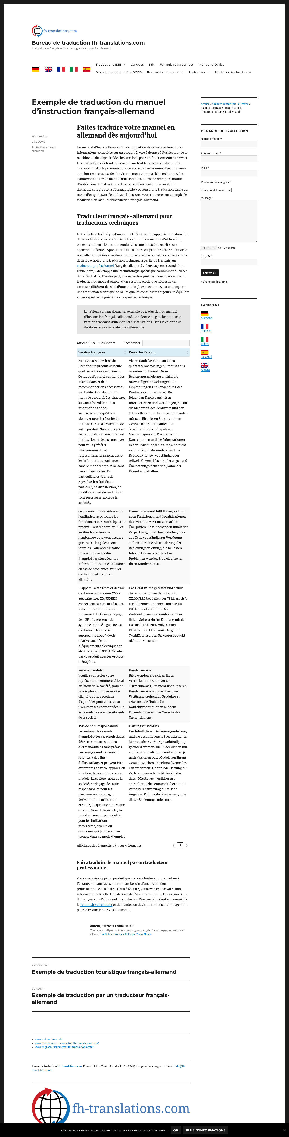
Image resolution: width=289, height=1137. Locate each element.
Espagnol (206, 356)
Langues (137, 64)
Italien (205, 343)
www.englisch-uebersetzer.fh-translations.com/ (64, 1015)
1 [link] (180, 814)
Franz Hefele (39, 136)
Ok (176, 1130)
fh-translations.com (69, 1034)
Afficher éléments (96, 343)
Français (206, 331)
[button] (128, 352)
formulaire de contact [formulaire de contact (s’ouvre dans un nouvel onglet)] (96, 873)
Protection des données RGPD (119, 72)
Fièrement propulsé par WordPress (106, 1120)
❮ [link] (173, 814)
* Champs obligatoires (214, 281)
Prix (152, 64)
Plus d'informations (206, 1130)
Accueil (205, 104)
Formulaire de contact (176, 64)
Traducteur (197, 72)
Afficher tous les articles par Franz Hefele (127, 902)
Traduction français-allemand (230, 104)
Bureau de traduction (163, 72)
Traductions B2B (108, 64)
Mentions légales (211, 64)
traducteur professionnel (95, 266)
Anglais (205, 369)
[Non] (284, 1130)
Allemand (206, 318)
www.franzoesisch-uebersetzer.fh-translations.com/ (67, 1011)
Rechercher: (132, 343)
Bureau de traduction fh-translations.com (88, 42)
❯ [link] (186, 814)
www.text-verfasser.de (48, 1007)
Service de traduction (231, 72)
